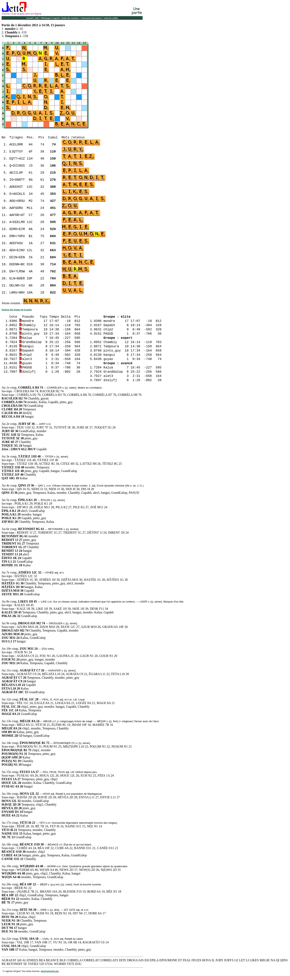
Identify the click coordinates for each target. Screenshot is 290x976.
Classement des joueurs (91, 18)
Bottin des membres (70, 18)
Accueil (29, 18)
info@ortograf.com (50, 971)
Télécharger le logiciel (50, 18)
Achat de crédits (111, 18)
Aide (37, 18)
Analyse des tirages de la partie (17, 310)
